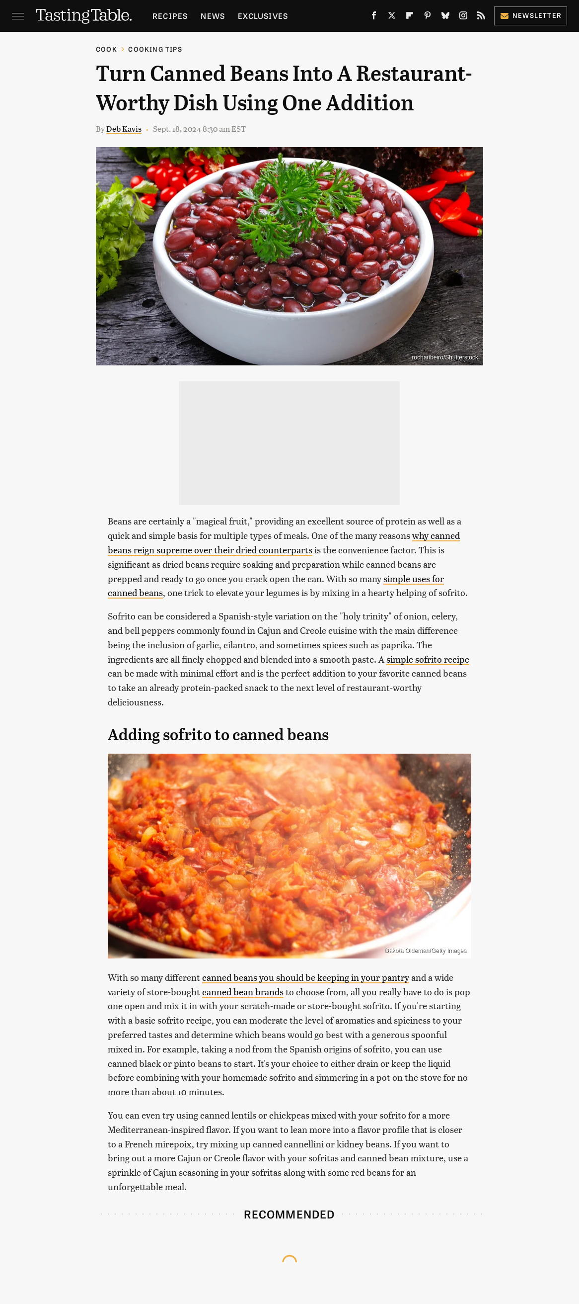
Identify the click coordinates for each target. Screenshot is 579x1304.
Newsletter (531, 15)
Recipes (170, 15)
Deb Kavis (124, 128)
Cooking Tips (155, 49)
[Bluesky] (445, 17)
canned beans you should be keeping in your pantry (305, 977)
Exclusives (263, 15)
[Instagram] (463, 17)
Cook (106, 49)
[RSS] (481, 17)
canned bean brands (243, 991)
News (213, 15)
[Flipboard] (410, 17)
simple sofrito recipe (427, 659)
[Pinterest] (428, 17)
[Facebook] (374, 17)
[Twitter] (392, 17)
